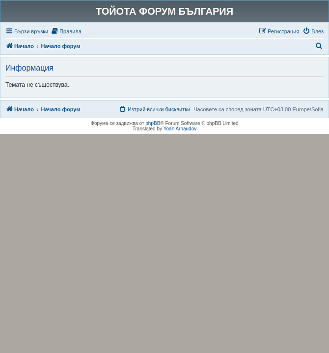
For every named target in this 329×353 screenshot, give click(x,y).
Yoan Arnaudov (180, 128)
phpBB (152, 123)
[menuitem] (66, 31)
